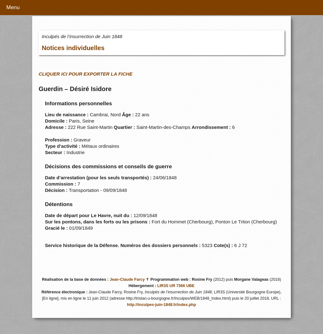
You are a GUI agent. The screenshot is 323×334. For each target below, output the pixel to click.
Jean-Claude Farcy (127, 279)
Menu (13, 7)
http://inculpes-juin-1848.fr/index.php (161, 304)
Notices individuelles (73, 47)
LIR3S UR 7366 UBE (175, 286)
